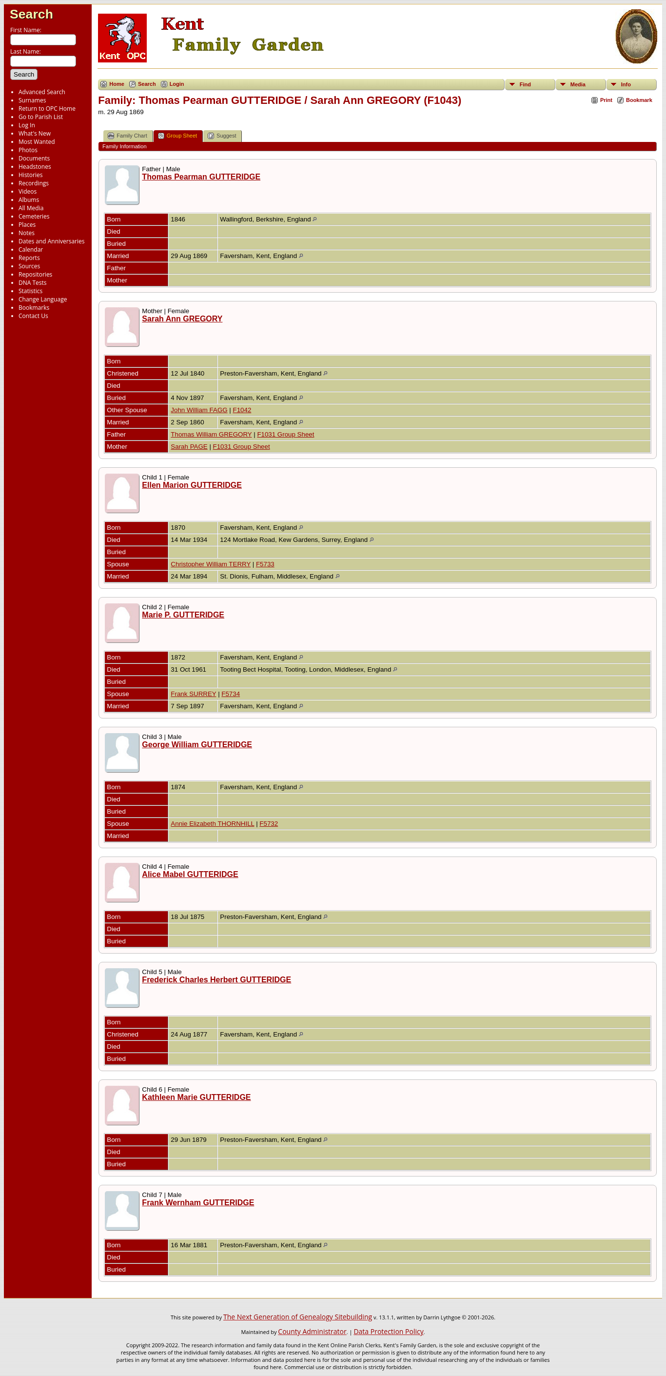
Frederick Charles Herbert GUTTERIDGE (216, 980)
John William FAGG (199, 410)
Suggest (222, 136)
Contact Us (33, 316)
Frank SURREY (193, 694)
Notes (27, 233)
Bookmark (639, 100)
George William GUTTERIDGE (197, 744)
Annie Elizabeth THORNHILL (212, 823)
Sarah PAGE (189, 446)
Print (606, 100)
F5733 (265, 564)
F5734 (230, 694)
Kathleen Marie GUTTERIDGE (196, 1097)
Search (31, 14)
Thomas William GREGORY (211, 434)
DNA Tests (33, 283)
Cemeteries (34, 216)
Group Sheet (177, 136)
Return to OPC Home (47, 108)
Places (27, 224)
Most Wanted (37, 142)
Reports (29, 258)
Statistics (30, 291)
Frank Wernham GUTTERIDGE (198, 1202)
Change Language (43, 299)
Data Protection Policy (388, 1331)
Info (626, 84)
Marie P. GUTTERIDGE (183, 615)
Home (116, 84)
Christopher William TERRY (211, 564)
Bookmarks (34, 307)
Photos (28, 150)
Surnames (32, 100)
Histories (30, 175)
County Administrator (312, 1331)
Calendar (31, 249)
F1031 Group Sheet (285, 434)
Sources (29, 266)
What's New (35, 133)
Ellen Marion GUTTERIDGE (191, 485)
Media (578, 84)
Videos (28, 191)
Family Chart (127, 136)
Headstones (35, 166)
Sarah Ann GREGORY (182, 319)
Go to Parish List (41, 117)
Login (177, 84)
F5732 (268, 823)
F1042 (242, 410)
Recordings (34, 183)
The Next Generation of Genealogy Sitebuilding (297, 1316)
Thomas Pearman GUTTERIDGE (201, 177)
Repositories (35, 274)
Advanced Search (42, 92)
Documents (34, 158)
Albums (29, 200)
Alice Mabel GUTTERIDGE (190, 874)
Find (525, 84)
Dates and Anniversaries (51, 241)
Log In (27, 125)
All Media (31, 208)
